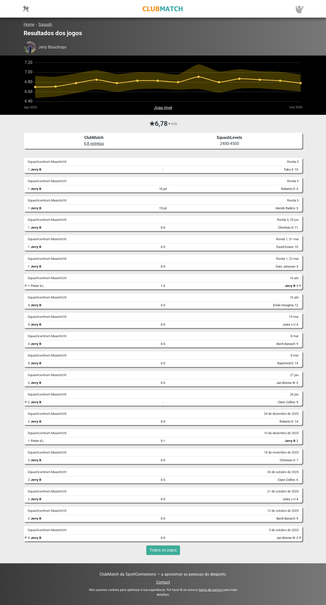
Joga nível (163, 107)
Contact (163, 582)
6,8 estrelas (94, 143)
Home (29, 24)
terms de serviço (210, 590)
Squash (45, 24)
